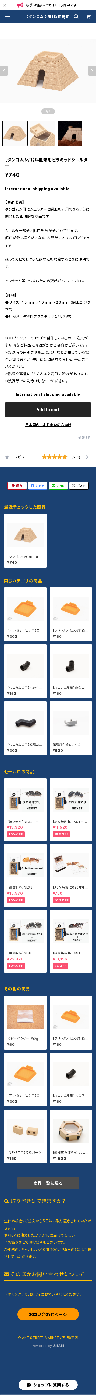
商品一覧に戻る (48, 1183)
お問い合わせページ (48, 1314)
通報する (84, 438)
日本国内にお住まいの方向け (48, 425)
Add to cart (48, 409)
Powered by (48, 1346)
